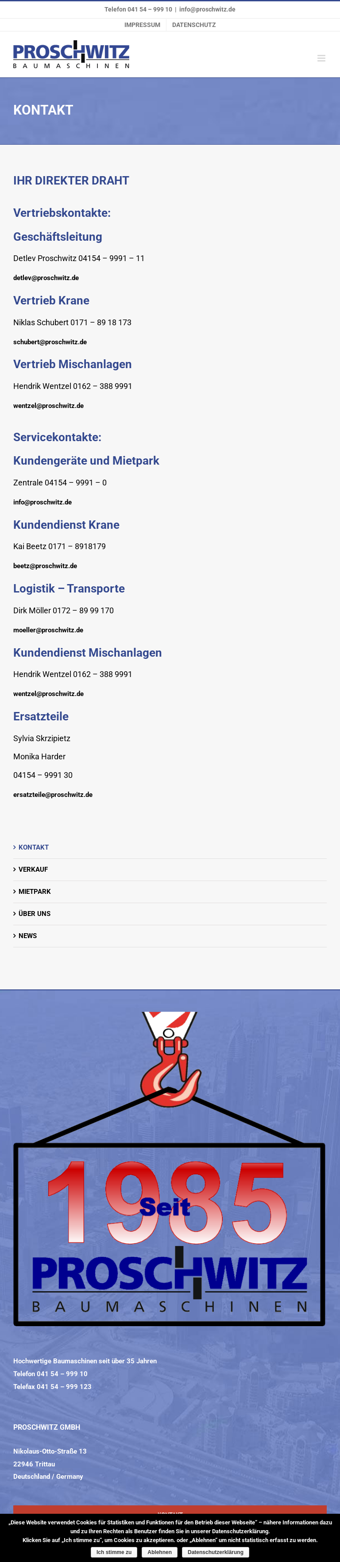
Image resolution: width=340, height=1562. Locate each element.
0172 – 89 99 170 (83, 610)
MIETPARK (35, 892)
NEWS (28, 936)
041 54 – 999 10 (150, 9)
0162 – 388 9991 (102, 386)
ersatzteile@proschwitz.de (53, 795)
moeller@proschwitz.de (48, 630)
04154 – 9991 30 (43, 775)
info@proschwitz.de (207, 9)
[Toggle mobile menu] (322, 58)
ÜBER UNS (34, 914)
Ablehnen (159, 1552)
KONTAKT (34, 847)
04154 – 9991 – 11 (111, 258)
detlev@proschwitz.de (46, 278)
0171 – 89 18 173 (100, 322)
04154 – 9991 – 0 (76, 482)
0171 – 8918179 (77, 546)
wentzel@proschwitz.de (48, 406)
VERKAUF (33, 869)
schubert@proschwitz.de (50, 342)
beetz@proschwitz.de (45, 566)
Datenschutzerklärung (215, 1552)
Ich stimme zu (114, 1552)
